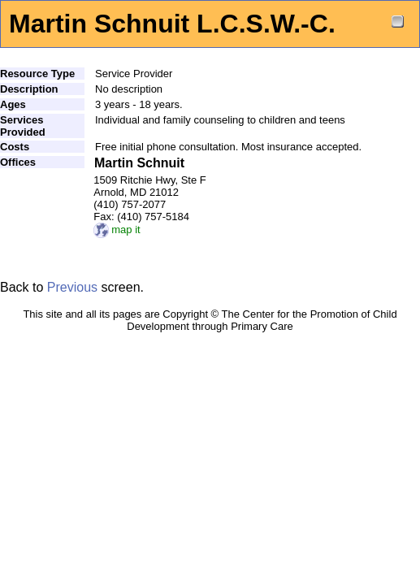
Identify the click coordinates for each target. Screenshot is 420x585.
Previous (72, 287)
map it (116, 229)
